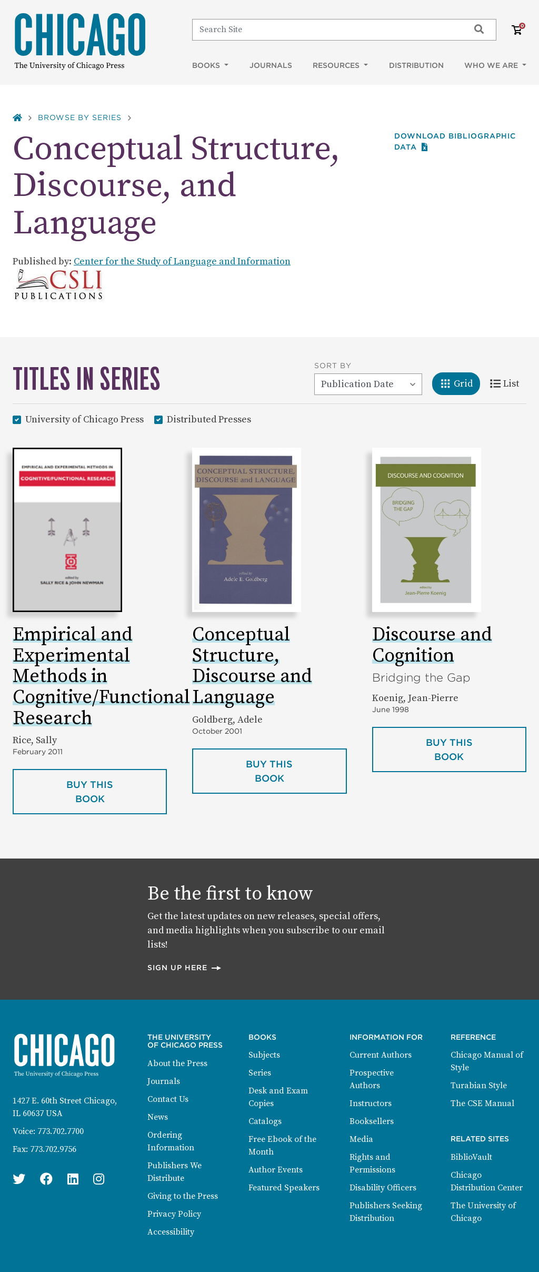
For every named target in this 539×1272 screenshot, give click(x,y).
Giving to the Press (182, 1196)
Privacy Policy (174, 1214)
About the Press (177, 1063)
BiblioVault (471, 1157)
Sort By (333, 365)
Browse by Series (80, 117)
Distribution (416, 65)
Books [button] (207, 65)
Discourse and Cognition (432, 645)
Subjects (264, 1055)
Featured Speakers (284, 1187)
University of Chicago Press (84, 419)
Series (259, 1073)
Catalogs (265, 1121)
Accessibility (170, 1232)
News (157, 1117)
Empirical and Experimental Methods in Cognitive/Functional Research (101, 676)
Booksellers (372, 1121)
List (508, 383)
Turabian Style (479, 1085)
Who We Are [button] (492, 65)
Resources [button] (337, 65)
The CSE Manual (482, 1103)
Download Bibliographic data (455, 141)
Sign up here (184, 967)
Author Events (275, 1170)
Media (361, 1139)
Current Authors (381, 1055)
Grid (460, 383)
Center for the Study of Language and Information (182, 261)
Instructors (371, 1103)
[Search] (326, 29)
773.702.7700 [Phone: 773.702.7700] (60, 1131)
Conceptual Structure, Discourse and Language (252, 666)
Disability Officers (383, 1187)
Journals (270, 65)
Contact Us (167, 1099)
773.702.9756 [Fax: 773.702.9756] (53, 1149)
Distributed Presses (209, 419)
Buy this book (104, 796)
